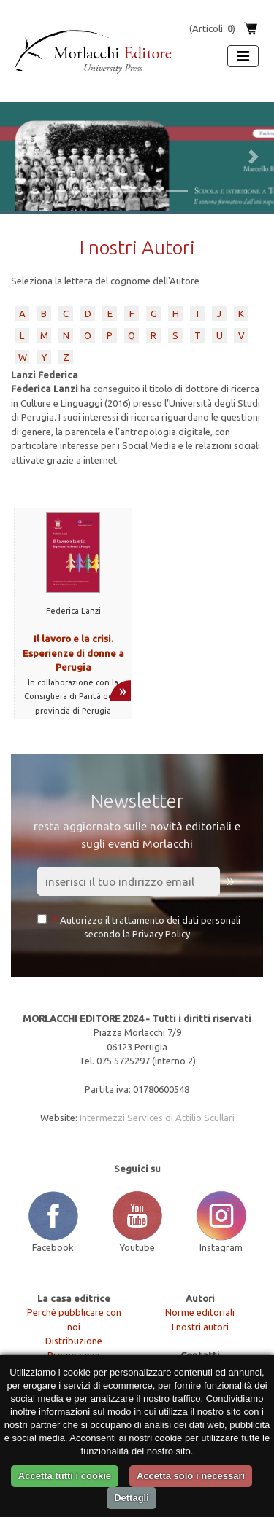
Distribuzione (73, 1340)
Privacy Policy (161, 934)
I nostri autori (200, 1327)
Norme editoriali (200, 1312)
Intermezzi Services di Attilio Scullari (157, 1117)
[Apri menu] (243, 56)
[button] (20, 156)
